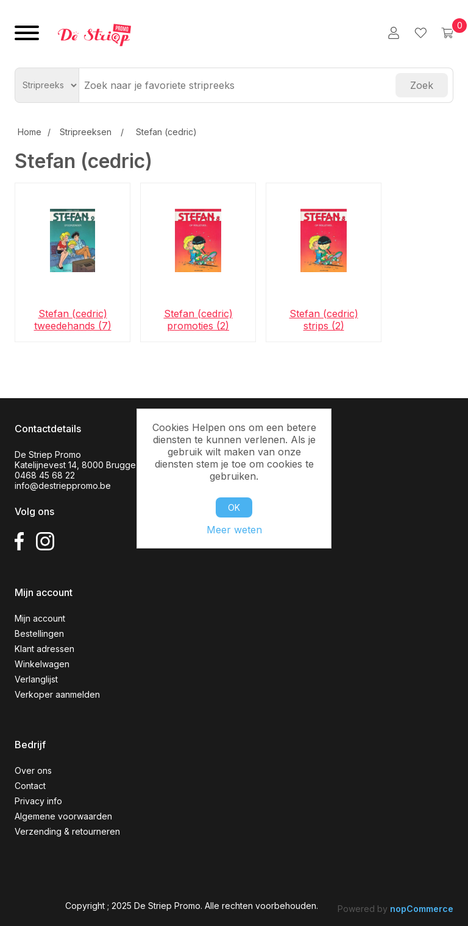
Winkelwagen (42, 664)
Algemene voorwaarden (63, 816)
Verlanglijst (36, 679)
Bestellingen (39, 633)
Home (29, 132)
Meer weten (234, 530)
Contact (30, 785)
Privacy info (38, 801)
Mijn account (40, 618)
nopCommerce (421, 908)
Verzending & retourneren (67, 831)
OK (234, 507)
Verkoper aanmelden (57, 694)
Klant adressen (44, 649)
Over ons (33, 770)
